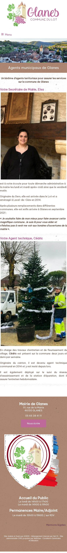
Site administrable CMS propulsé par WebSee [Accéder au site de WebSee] (34, 537)
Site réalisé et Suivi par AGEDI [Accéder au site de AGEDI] (17, 536)
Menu (8, 34)
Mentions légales (56, 524)
